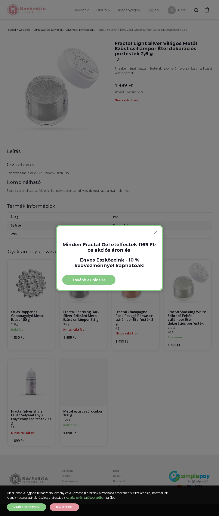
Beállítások (64, 507)
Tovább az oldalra (89, 279)
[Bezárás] (155, 233)
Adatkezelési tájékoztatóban (85, 498)
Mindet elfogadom (26, 507)
